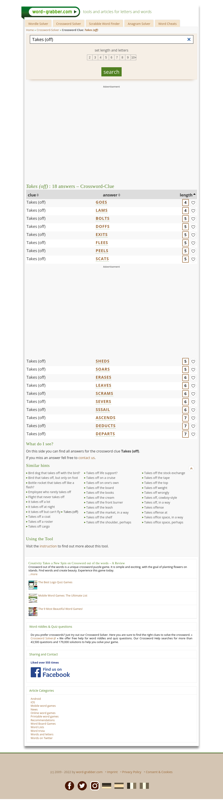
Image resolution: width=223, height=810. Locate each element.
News (34, 709)
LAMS (102, 210)
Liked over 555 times (45, 662)
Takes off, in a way (157, 502)
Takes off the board (100, 488)
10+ (133, 57)
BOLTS (103, 218)
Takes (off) (36, 202)
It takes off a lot (39, 502)
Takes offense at (155, 512)
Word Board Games (43, 724)
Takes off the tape (157, 478)
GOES (101, 202)
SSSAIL (103, 409)
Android (36, 699)
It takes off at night (41, 507)
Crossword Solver (68, 24)
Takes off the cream (100, 497)
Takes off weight (155, 488)
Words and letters (42, 734)
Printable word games (45, 716)
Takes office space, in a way (163, 517)
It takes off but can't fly (44, 512)
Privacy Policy (131, 772)
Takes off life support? (101, 473)
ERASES (103, 377)
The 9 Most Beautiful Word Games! (60, 609)
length (186, 195)
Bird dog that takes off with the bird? (54, 473)
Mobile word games (43, 706)
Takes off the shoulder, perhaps (108, 522)
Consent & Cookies (159, 772)
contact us (86, 457)
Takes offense (154, 507)
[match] (193, 202)
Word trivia (38, 731)
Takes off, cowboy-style (160, 497)
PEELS (102, 250)
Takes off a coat (39, 516)
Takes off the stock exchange (164, 473)
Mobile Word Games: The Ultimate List (62, 595)
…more (33, 574)
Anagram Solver (139, 24)
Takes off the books (100, 492)
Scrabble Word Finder (104, 24)
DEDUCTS (106, 425)
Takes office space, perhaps (163, 522)
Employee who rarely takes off (49, 492)
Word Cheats (167, 24)
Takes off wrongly (156, 492)
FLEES (102, 242)
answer (110, 195)
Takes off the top (156, 483)
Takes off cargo (39, 526)
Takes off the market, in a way (107, 512)
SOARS (103, 369)
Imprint (112, 772)
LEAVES (103, 385)
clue (32, 195)
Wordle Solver (38, 24)
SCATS (102, 258)
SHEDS (103, 361)
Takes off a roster (40, 521)
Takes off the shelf (99, 517)
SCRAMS (104, 393)
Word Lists (37, 727)
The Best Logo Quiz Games (55, 582)
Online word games (43, 713)
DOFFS (103, 226)
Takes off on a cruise (101, 478)
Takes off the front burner (104, 502)
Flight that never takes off (46, 497)
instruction (48, 546)
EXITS (102, 234)
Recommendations (43, 720)
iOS (33, 702)
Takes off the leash (99, 507)
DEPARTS (105, 433)
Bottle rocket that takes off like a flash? (50, 485)
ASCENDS (106, 417)
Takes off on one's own (102, 483)
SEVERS (103, 401)
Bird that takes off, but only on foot (53, 478)
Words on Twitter (42, 738)
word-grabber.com (89, 772)
